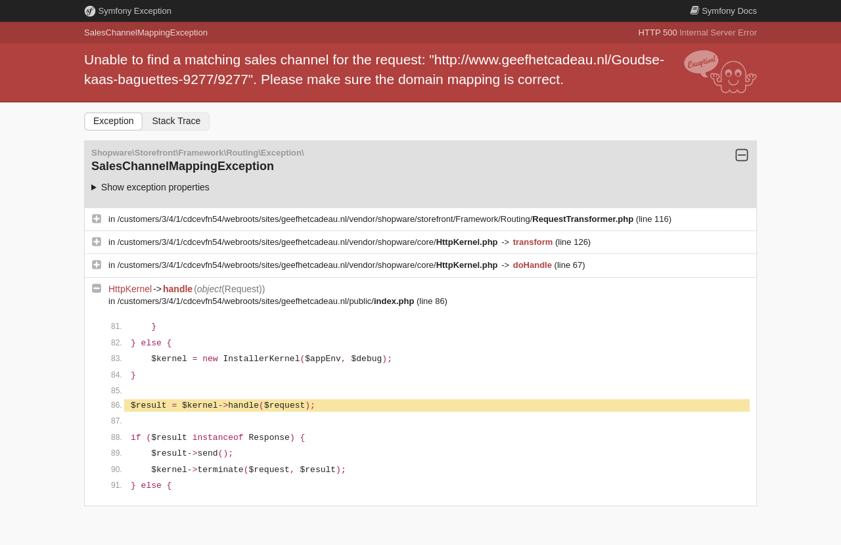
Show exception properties (155, 187)
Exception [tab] (113, 121)
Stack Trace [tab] (176, 121)
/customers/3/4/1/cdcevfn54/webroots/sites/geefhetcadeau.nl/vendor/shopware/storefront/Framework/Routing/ (377, 219)
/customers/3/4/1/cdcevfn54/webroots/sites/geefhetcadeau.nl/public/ (267, 301)
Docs (723, 11)
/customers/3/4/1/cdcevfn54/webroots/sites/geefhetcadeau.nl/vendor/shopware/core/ (309, 242)
